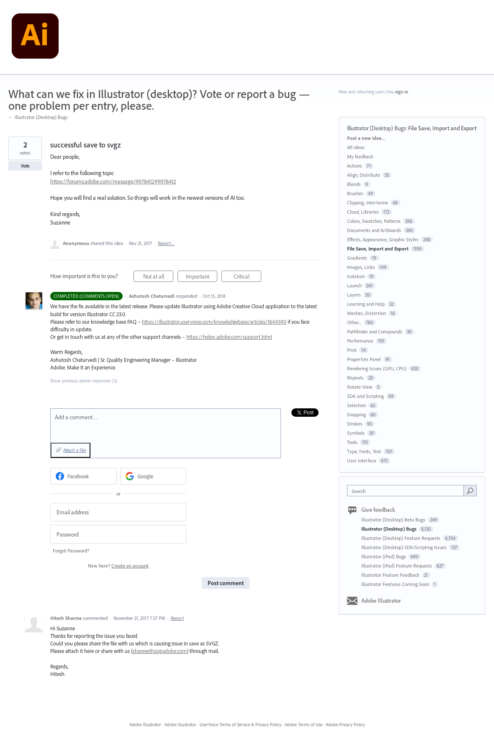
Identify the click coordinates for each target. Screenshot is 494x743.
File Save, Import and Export (442, 128)
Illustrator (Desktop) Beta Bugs (394, 519)
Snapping (356, 414)
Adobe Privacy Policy (345, 725)
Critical (248, 277)
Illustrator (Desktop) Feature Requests (401, 538)
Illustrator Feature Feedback (391, 575)
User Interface (361, 460)
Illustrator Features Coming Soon (395, 584)
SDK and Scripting (365, 396)
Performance (360, 341)
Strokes (355, 424)
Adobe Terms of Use (303, 725)
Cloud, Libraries (363, 212)
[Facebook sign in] (83, 476)
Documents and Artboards (374, 230)
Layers (354, 295)
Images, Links (361, 267)
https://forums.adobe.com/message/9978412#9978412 (113, 181)
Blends (354, 184)
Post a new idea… (366, 138)
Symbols (356, 433)
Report (177, 618)
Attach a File (74, 450)
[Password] (118, 534)
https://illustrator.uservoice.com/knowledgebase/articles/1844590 (214, 321)
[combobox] (407, 491)
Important (202, 277)
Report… (166, 243)
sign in (401, 92)
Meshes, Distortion (366, 313)
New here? (118, 565)
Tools (352, 442)
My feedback (360, 156)
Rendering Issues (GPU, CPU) (377, 368)
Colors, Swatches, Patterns (374, 221)
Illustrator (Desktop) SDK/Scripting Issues (404, 547)
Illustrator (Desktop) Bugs (376, 128)
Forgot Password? (71, 550)
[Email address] (118, 512)
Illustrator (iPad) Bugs (384, 556)
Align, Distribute (363, 175)
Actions (354, 166)
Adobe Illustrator (381, 600)
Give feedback (378, 509)
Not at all (158, 277)
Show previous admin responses (83, 381)
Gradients (357, 258)
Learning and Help (366, 304)
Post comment (226, 583)
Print (352, 350)
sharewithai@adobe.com (160, 651)
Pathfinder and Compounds (374, 331)
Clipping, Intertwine (367, 202)
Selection (356, 405)
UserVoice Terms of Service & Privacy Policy (240, 725)
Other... (354, 322)
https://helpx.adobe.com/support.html (229, 336)
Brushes (355, 193)
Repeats (355, 377)
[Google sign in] (153, 476)
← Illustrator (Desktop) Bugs (38, 117)
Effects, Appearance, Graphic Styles (383, 239)
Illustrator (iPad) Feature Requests (397, 565)
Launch (354, 285)
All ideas (356, 147)
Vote (25, 166)
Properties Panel (364, 359)
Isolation (356, 276)
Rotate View (360, 387)
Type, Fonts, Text (364, 451)
